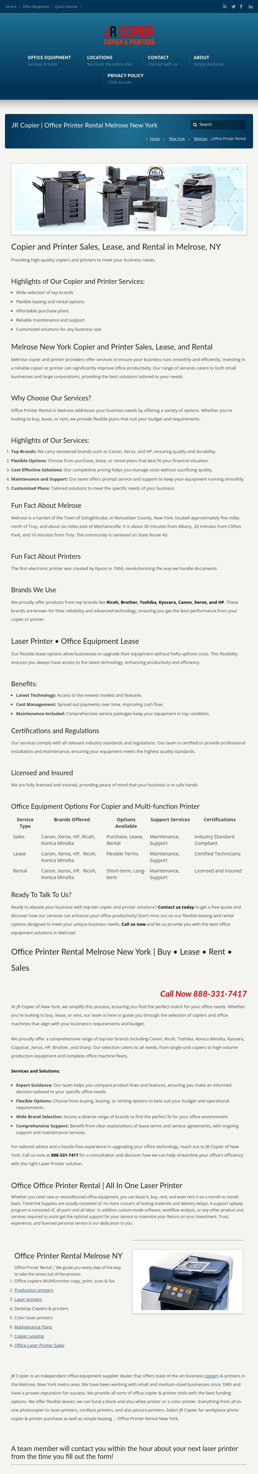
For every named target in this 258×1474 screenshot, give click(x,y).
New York (177, 138)
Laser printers (28, 1299)
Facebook (241, 6)
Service (11, 6)
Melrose (201, 138)
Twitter (232, 6)
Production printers (33, 1290)
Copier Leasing (29, 1336)
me (74, 6)
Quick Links (63, 6)
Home (155, 138)
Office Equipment (35, 6)
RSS (223, 6)
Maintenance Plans (33, 1327)
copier (211, 1376)
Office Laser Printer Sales (39, 1345)
